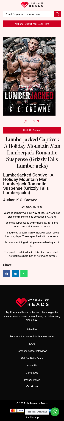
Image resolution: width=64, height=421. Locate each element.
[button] (6, 273)
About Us (32, 365)
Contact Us (32, 372)
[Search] (57, 14)
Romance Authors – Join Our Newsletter (32, 336)
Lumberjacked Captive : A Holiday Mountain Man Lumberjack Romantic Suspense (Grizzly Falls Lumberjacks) (32, 153)
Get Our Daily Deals (32, 358)
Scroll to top (32, 417)
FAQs (32, 343)
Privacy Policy (32, 379)
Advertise (32, 329)
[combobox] (28, 14)
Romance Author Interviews (32, 351)
